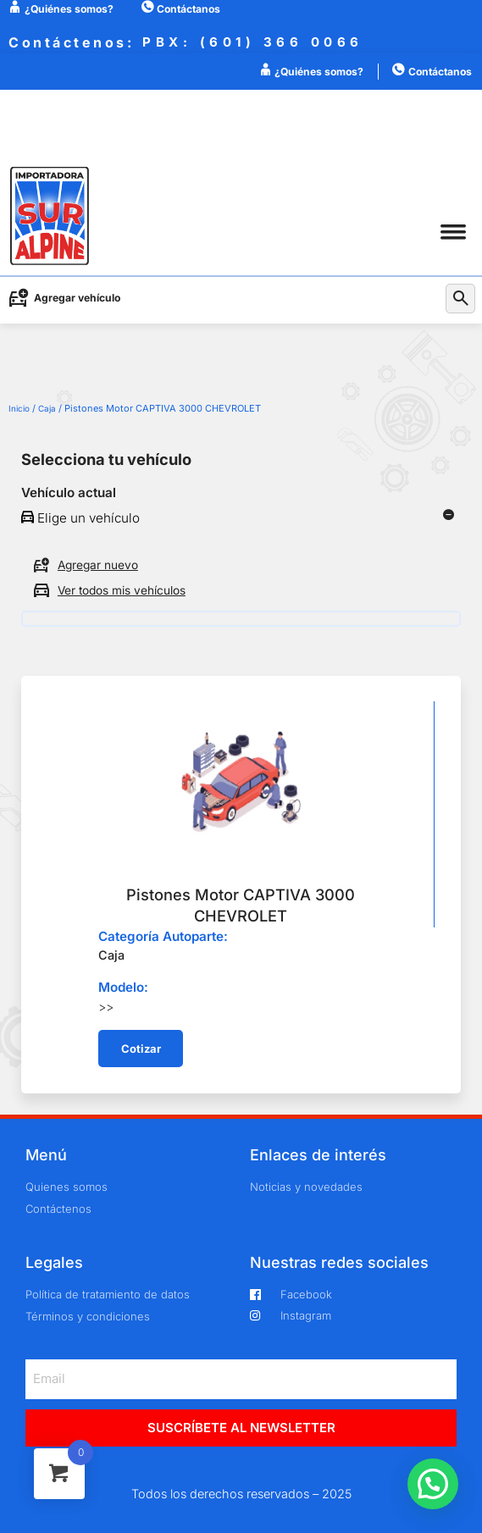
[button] (453, 232)
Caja (47, 408)
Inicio (19, 408)
